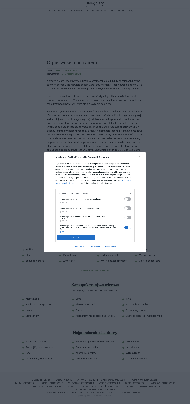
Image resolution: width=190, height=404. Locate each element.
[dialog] (95, 202)
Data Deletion (80, 247)
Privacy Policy (110, 247)
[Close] (140, 157)
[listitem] (95, 193)
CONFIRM (76, 237)
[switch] (127, 199)
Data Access (95, 247)
